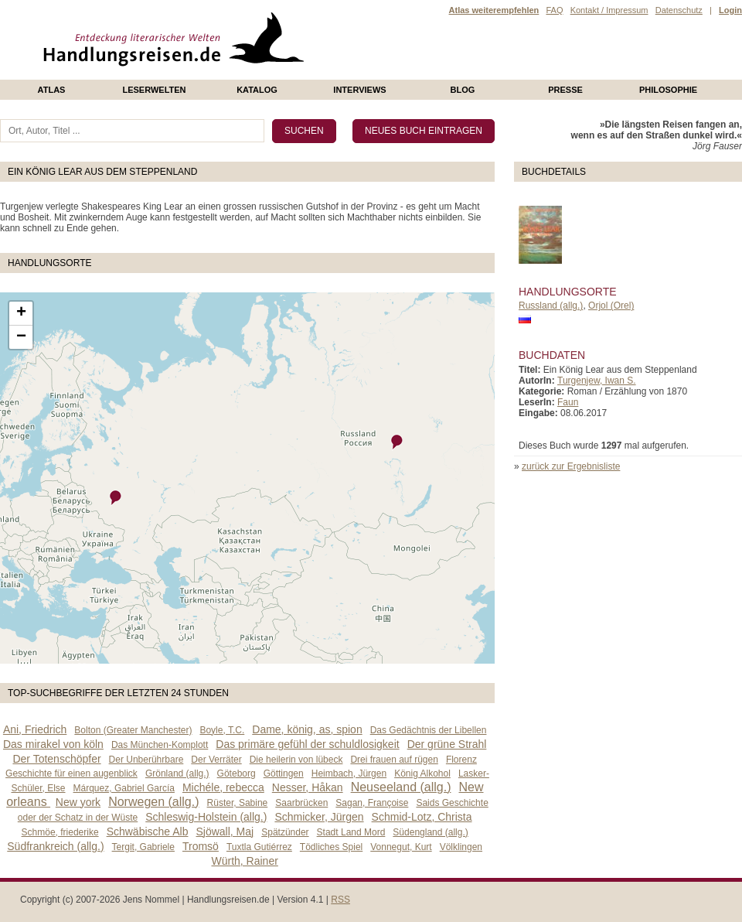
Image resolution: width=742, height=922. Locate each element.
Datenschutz (679, 10)
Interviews (359, 89)
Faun (567, 402)
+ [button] (21, 313)
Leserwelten (154, 89)
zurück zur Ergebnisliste (571, 466)
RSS (340, 899)
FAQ (554, 10)
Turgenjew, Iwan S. (596, 380)
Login (730, 10)
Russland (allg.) (551, 305)
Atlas (52, 89)
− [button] (21, 337)
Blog (463, 89)
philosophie (668, 89)
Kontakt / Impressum (609, 10)
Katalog (257, 89)
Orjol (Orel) (611, 305)
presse (565, 89)
